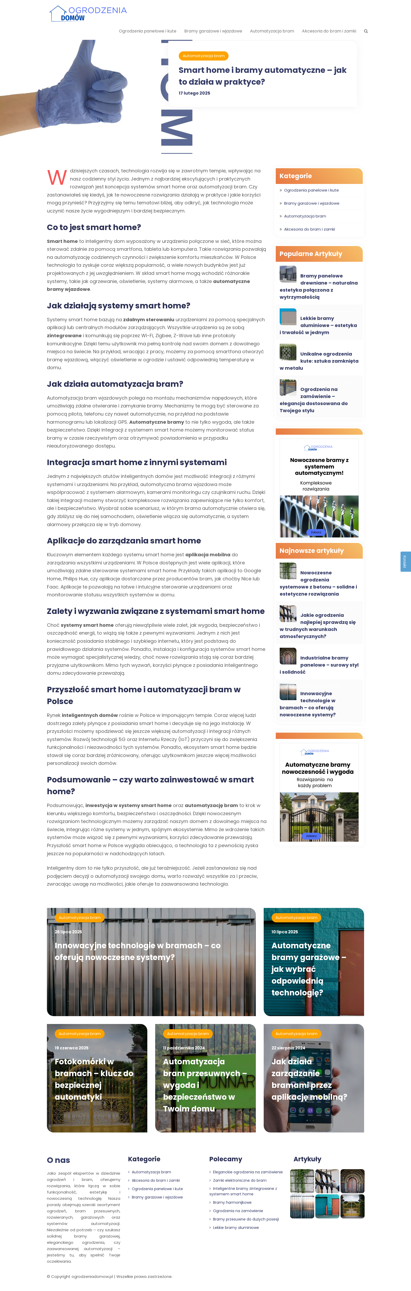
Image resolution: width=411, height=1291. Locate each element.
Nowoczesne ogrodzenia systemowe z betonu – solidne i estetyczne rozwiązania (318, 583)
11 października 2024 (184, 1050)
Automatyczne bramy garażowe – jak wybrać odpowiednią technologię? (310, 969)
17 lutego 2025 (194, 93)
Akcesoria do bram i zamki (329, 31)
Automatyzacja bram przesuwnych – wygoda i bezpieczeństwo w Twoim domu (203, 1087)
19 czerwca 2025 (72, 1050)
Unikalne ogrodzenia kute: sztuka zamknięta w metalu (319, 361)
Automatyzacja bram (272, 31)
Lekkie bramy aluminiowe (234, 1231)
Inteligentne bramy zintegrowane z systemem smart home (243, 1194)
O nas (58, 1163)
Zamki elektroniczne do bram (238, 1183)
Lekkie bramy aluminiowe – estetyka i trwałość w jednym (318, 325)
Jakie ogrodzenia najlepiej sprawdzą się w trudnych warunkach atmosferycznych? (318, 626)
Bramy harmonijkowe (230, 1205)
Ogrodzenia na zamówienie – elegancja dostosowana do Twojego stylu (314, 400)
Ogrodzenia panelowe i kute (147, 31)
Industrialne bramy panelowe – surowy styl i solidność (319, 665)
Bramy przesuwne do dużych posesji (244, 1222)
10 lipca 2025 (285, 932)
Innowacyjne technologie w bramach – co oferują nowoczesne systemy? (308, 704)
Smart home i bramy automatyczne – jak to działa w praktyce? (256, 76)
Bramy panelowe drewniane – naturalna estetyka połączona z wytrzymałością (319, 286)
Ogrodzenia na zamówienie (236, 1214)
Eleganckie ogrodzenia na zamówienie (246, 1175)
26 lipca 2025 (68, 932)
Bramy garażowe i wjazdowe (213, 31)
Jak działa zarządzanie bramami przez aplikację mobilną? (310, 1081)
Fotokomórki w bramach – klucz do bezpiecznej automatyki (95, 1081)
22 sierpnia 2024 (288, 1050)
